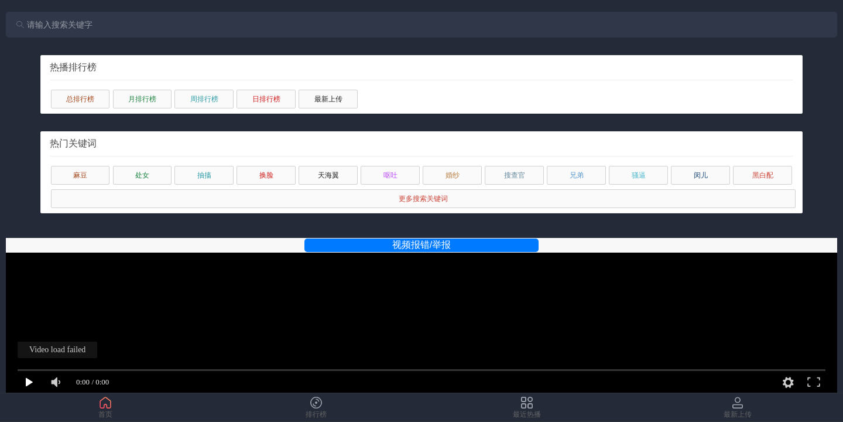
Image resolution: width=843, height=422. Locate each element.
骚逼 (639, 175)
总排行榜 (80, 99)
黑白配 (762, 175)
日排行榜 (266, 99)
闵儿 (701, 175)
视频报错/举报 (421, 245)
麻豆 (80, 175)
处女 (142, 175)
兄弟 (577, 175)
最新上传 (328, 99)
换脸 (266, 175)
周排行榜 (204, 99)
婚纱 (453, 175)
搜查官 (514, 175)
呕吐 (390, 175)
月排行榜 (142, 99)
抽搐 (204, 175)
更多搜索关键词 (423, 199)
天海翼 (328, 175)
